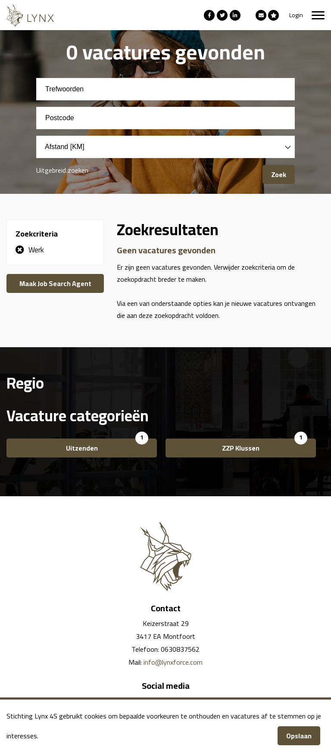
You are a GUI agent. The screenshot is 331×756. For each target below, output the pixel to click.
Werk (36, 250)
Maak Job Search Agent (55, 283)
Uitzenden (82, 448)
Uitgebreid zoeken (62, 170)
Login (296, 15)
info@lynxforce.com (173, 662)
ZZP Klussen (240, 448)
